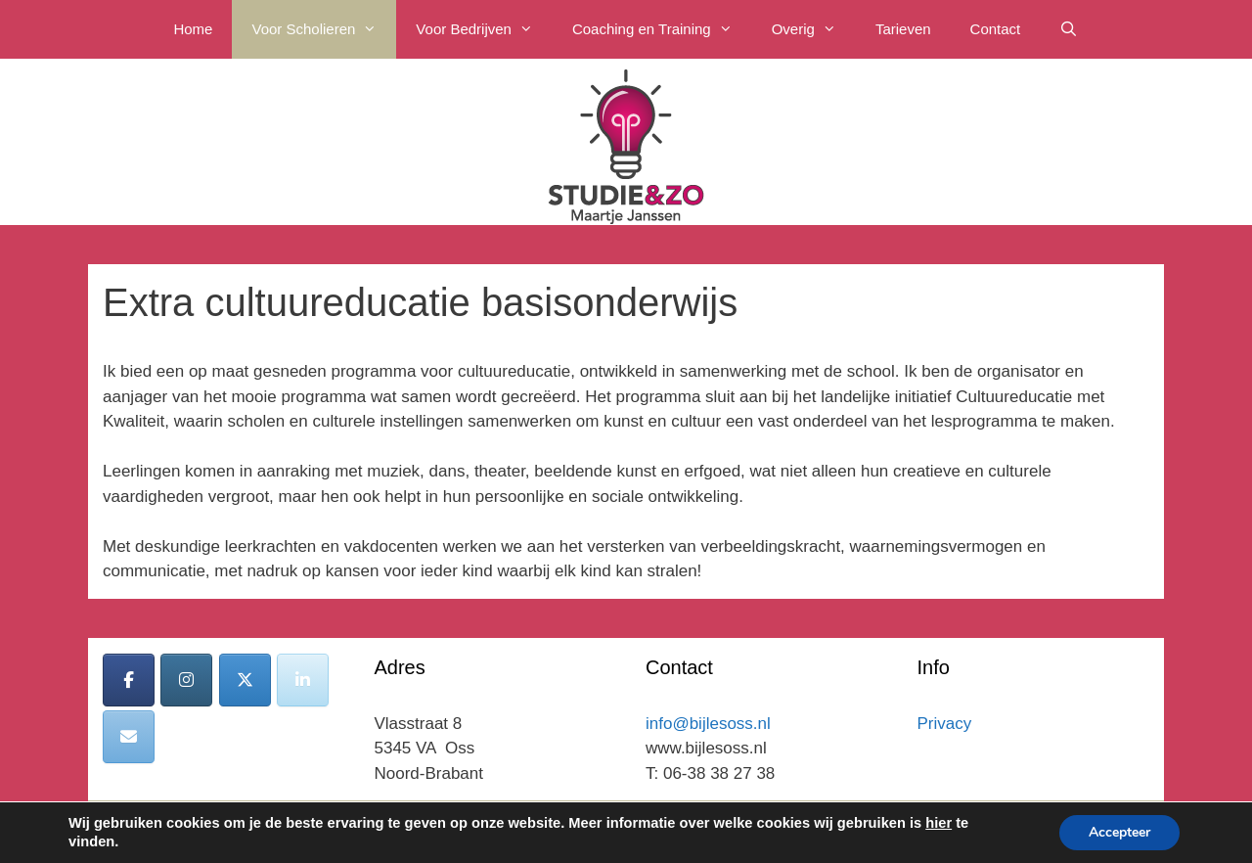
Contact (995, 29)
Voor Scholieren (323, 29)
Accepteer (1119, 832)
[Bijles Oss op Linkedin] (303, 680)
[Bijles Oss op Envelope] (129, 736)
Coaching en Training (662, 29)
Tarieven (903, 29)
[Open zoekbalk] (1068, 29)
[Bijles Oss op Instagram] (186, 680)
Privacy (944, 723)
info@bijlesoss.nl (708, 723)
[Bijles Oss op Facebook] (129, 680)
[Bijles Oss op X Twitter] (245, 680)
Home (192, 29)
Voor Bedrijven (484, 29)
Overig (814, 29)
